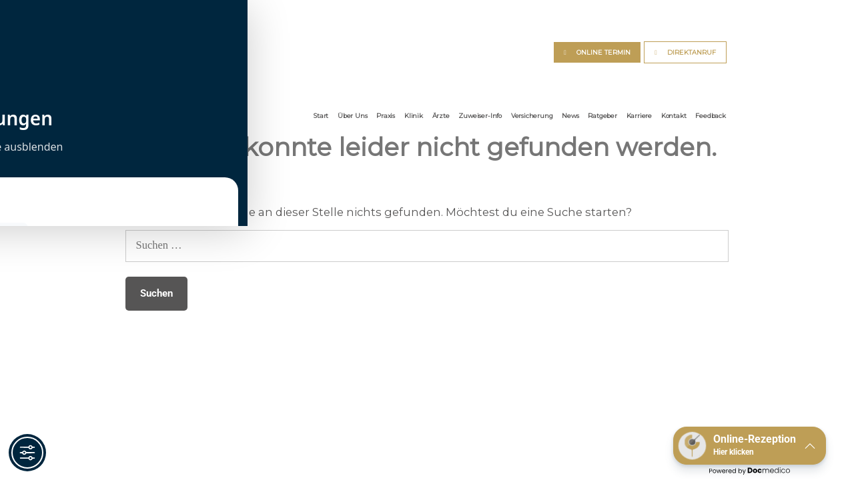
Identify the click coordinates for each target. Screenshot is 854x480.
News (570, 115)
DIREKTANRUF (691, 52)
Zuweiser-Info (480, 115)
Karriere (639, 115)
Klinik (413, 115)
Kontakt (674, 115)
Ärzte (441, 115)
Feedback (710, 115)
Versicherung (532, 115)
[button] (749, 446)
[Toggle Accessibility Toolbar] (27, 452)
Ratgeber (602, 115)
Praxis (385, 115)
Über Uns (352, 115)
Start (321, 115)
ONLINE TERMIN (603, 52)
